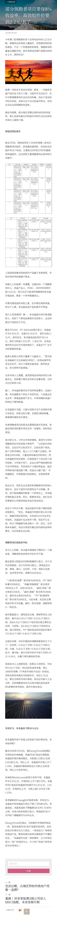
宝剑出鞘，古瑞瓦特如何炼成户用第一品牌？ (27, 887)
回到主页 (10, 1)
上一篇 (7, 882)
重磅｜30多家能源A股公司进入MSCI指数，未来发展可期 (25, 900)
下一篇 (7, 894)
